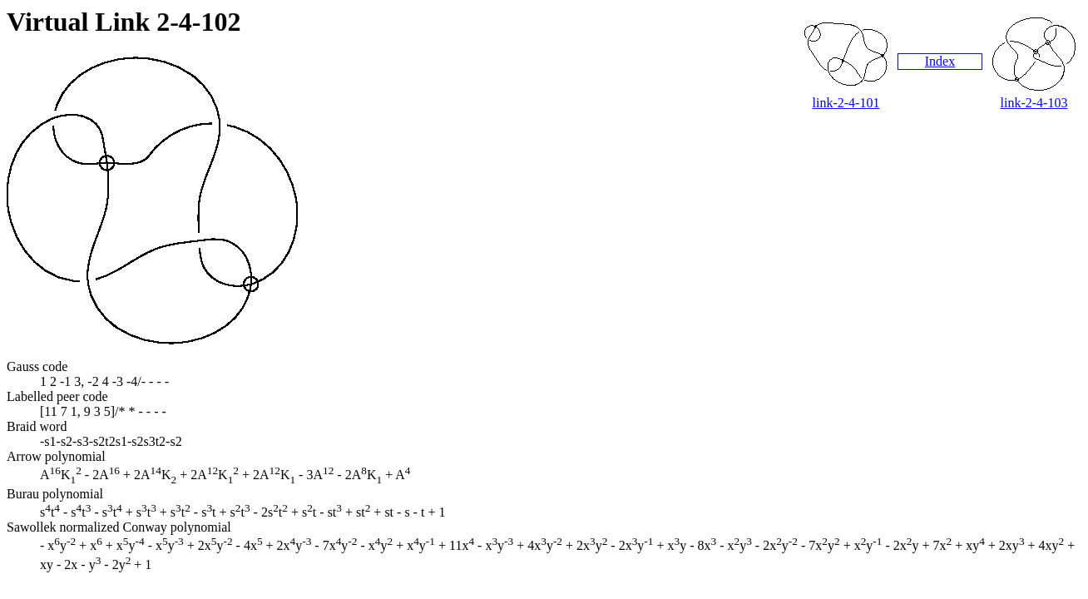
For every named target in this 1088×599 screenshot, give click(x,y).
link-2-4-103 (1034, 103)
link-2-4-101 (846, 103)
